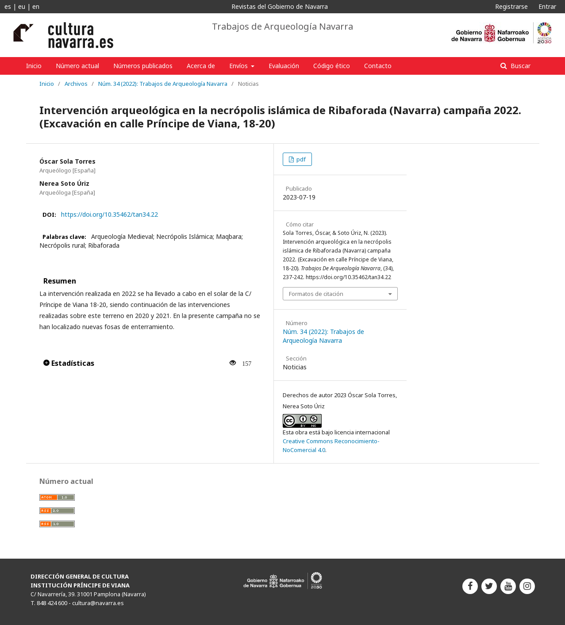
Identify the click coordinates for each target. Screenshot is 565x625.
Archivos (76, 84)
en (35, 6)
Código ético (331, 65)
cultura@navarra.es (98, 603)
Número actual (77, 65)
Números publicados (143, 65)
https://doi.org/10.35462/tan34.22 (109, 214)
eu (21, 6)
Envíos (239, 65)
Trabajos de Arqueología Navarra (282, 26)
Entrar (547, 6)
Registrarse (511, 6)
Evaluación (284, 65)
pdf (300, 159)
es (7, 6)
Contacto (378, 65)
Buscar (519, 65)
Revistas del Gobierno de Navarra (279, 6)
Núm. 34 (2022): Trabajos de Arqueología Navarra (162, 84)
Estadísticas (68, 363)
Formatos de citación (316, 294)
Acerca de (201, 65)
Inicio (34, 65)
